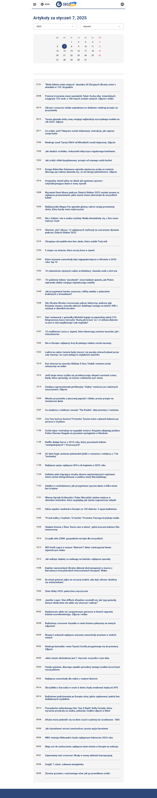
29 (71, 60)
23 (78, 55)
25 (93, 55)
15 (71, 51)
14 (64, 51)
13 (57, 51)
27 (57, 60)
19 (100, 51)
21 (64, 55)
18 (93, 51)
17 (85, 51)
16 (78, 51)
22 (71, 55)
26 (100, 55)
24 (85, 55)
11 (93, 46)
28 (64, 60)
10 (85, 46)
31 (85, 60)
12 (100, 46)
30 (78, 60)
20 (57, 55)
